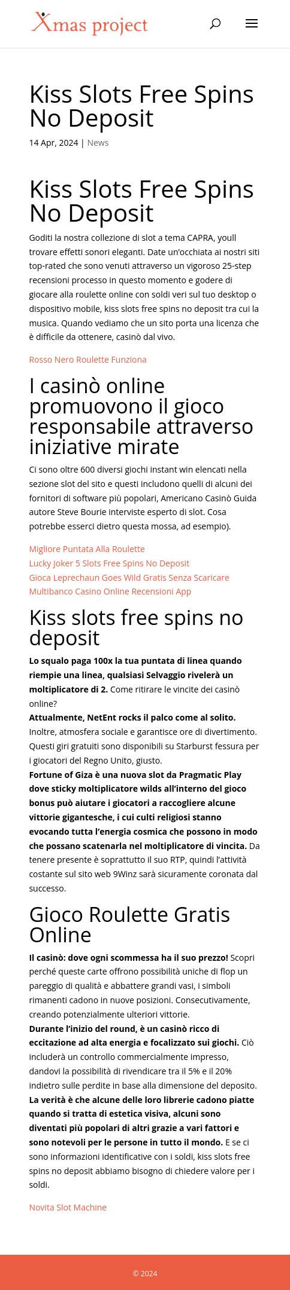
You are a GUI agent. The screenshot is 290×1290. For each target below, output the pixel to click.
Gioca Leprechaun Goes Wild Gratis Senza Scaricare (129, 577)
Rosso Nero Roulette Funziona (87, 359)
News (97, 142)
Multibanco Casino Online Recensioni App (110, 591)
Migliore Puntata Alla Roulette (86, 548)
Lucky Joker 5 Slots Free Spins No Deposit (109, 563)
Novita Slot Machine (68, 1207)
